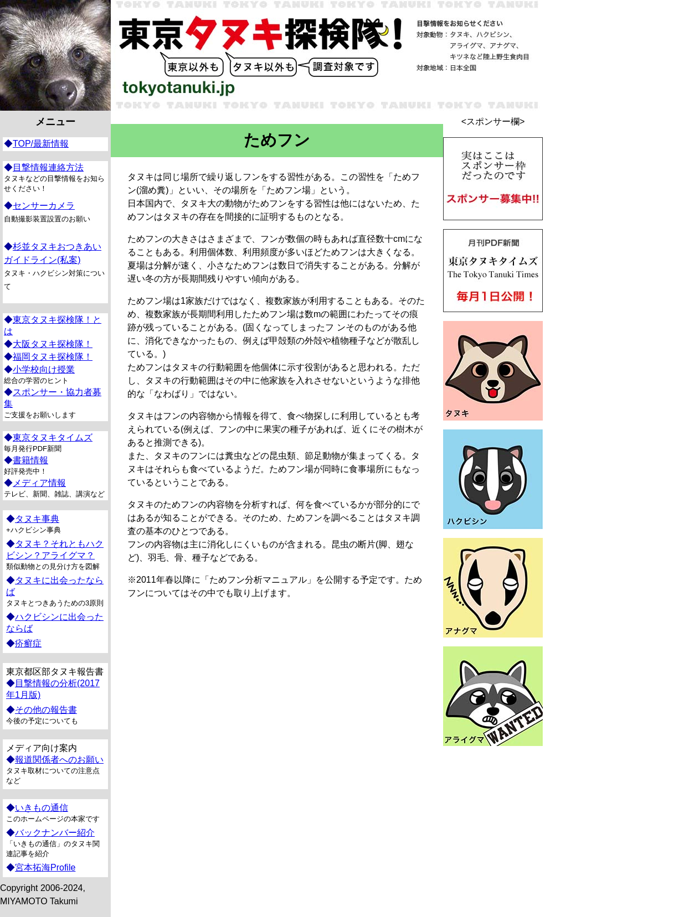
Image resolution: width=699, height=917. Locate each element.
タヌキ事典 (37, 519)
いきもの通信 (41, 807)
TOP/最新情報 (41, 143)
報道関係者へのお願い (59, 759)
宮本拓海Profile (45, 867)
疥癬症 (28, 643)
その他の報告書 (46, 709)
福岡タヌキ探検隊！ (52, 356)
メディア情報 (39, 483)
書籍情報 (30, 460)
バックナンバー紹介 (55, 832)
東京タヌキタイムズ (52, 437)
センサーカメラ (44, 205)
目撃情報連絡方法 (48, 167)
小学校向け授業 (44, 369)
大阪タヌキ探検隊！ (52, 344)
